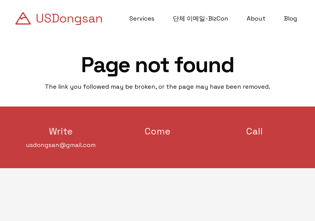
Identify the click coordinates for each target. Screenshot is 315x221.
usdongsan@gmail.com (61, 145)
